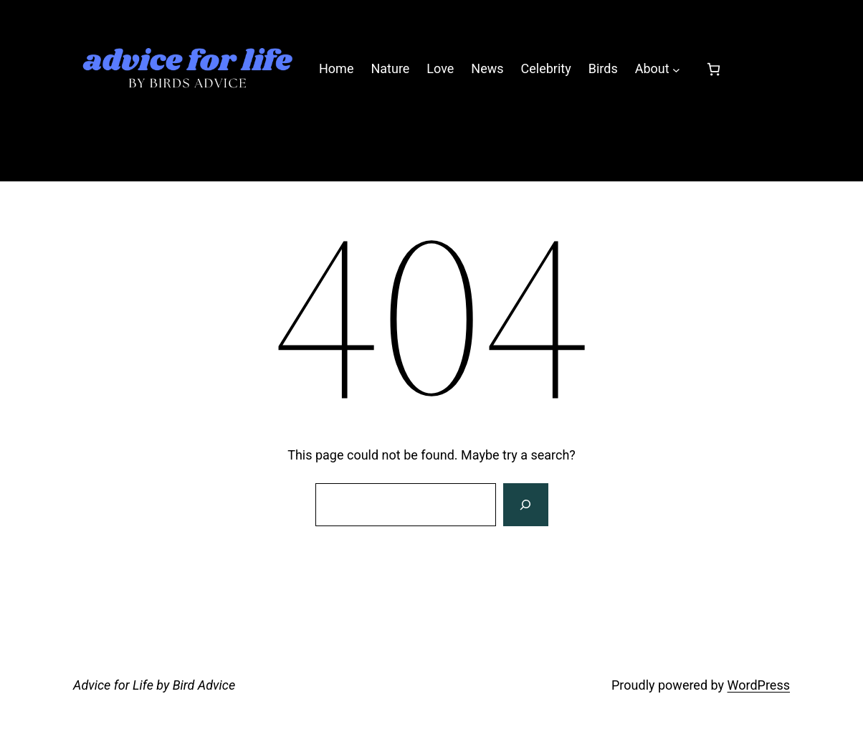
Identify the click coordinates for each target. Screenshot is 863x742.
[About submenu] (676, 69)
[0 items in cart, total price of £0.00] (713, 69)
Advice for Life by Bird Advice (154, 685)
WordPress (759, 685)
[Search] (525, 504)
